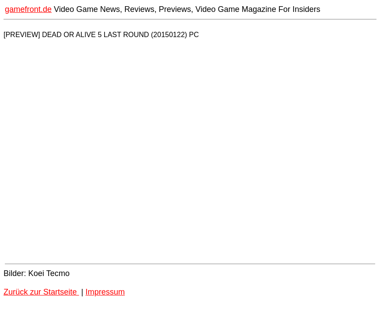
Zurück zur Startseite (41, 292)
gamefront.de (28, 9)
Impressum (105, 292)
